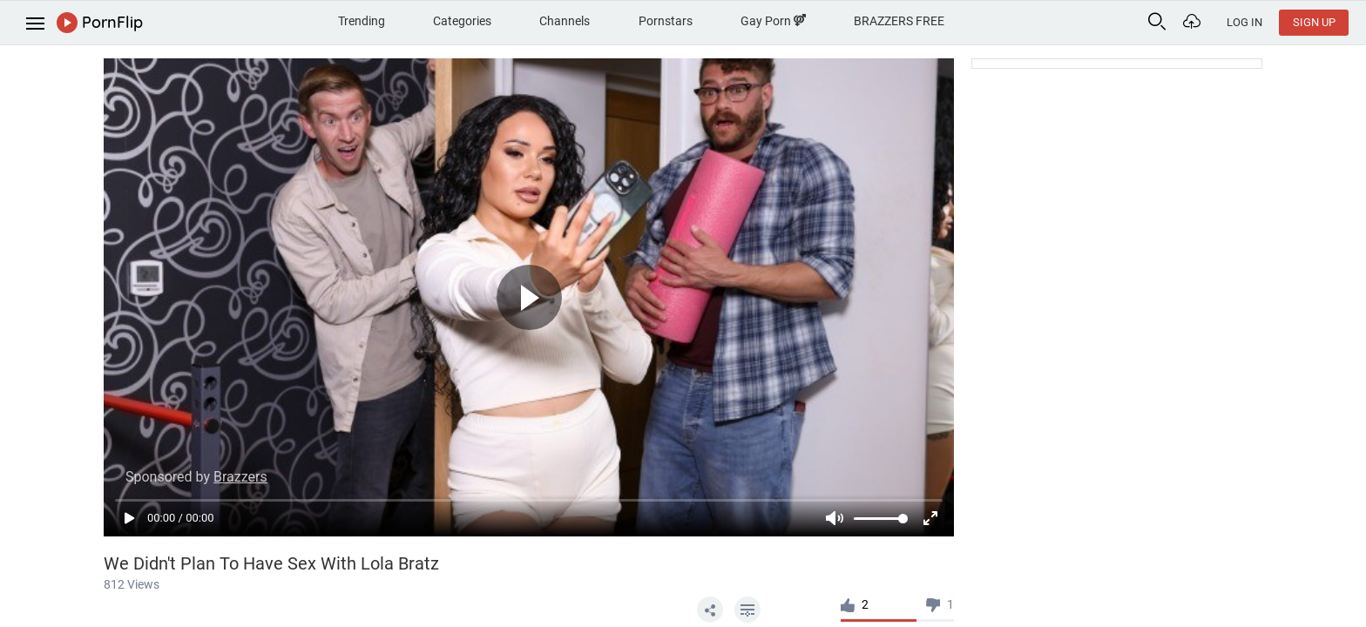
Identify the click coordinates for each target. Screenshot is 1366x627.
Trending (361, 21)
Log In (1244, 22)
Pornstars (666, 21)
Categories (462, 21)
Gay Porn (773, 21)
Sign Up (1314, 22)
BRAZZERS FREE (899, 21)
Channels (564, 21)
